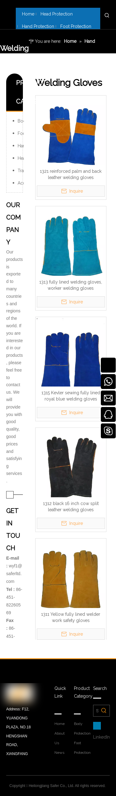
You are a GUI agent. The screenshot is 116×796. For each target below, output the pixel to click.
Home (59, 724)
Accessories (21, 183)
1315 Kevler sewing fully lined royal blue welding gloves (70, 395)
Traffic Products (21, 170)
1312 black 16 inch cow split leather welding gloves (71, 506)
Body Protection (21, 121)
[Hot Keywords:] (107, 15)
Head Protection (21, 158)
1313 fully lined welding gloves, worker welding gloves (70, 285)
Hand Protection (21, 145)
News (59, 752)
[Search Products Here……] (95, 710)
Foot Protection (21, 133)
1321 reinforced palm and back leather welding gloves (70, 174)
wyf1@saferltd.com (14, 573)
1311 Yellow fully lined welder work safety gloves (70, 617)
